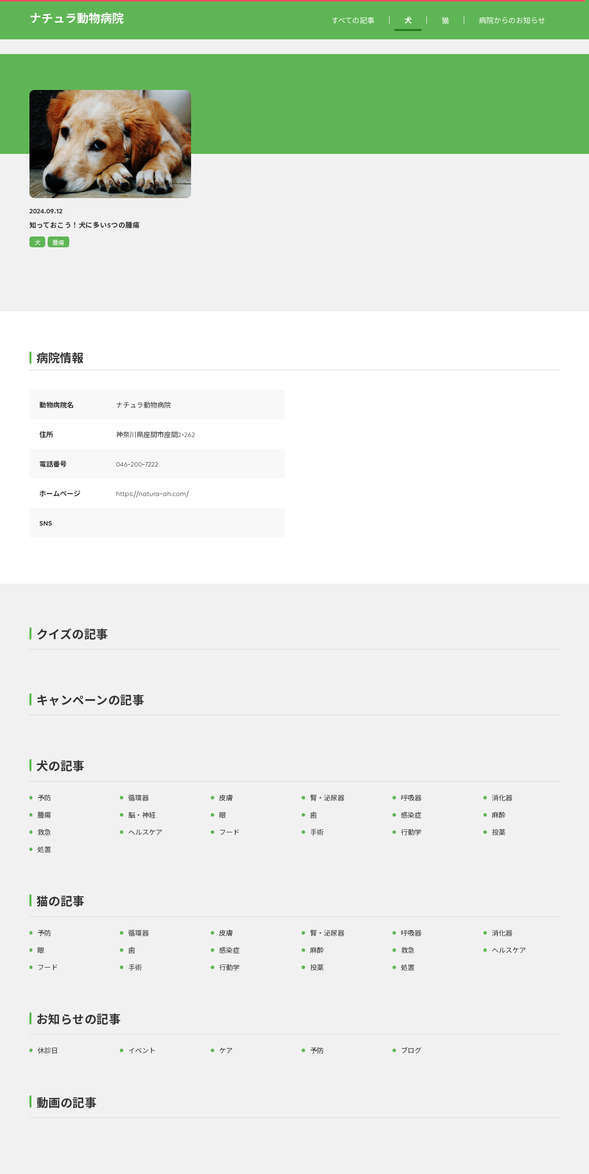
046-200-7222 (137, 464)
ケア (226, 1050)
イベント (142, 1050)
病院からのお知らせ (512, 20)
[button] (294, 636)
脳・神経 (142, 815)
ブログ (411, 1050)
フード (229, 832)
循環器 (138, 797)
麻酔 (498, 815)
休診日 (47, 1050)
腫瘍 (58, 242)
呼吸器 (411, 797)
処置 (44, 849)
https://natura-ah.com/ (152, 493)
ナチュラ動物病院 (76, 17)
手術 (317, 832)
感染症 (411, 815)
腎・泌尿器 (327, 797)
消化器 (502, 797)
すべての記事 (352, 20)
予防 (44, 797)
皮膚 (226, 797)
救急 (44, 832)
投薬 (498, 832)
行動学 (411, 832)
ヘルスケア (145, 832)
